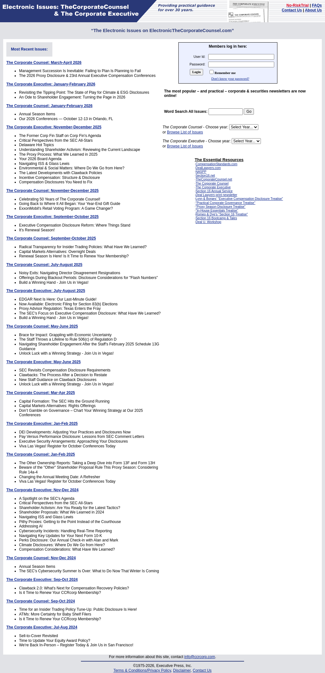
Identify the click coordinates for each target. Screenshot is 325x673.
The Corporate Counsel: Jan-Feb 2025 (40, 454)
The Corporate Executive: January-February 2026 (50, 84)
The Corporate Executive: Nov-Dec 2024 (42, 490)
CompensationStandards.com (216, 164)
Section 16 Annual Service (214, 191)
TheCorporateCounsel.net (214, 179)
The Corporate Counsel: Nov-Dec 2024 (41, 558)
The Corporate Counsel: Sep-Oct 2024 (40, 601)
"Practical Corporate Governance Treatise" (225, 203)
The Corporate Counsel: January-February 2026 (49, 106)
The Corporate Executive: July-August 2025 (45, 291)
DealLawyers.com (208, 168)
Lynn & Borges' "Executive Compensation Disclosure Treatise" (239, 199)
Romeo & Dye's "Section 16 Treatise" (222, 214)
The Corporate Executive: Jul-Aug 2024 (41, 627)
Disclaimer (181, 670)
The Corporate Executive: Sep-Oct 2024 (42, 579)
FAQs (317, 5)
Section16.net (205, 175)
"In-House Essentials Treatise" (217, 210)
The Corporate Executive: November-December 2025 (53, 127)
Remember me (225, 73)
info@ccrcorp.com (199, 657)
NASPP (201, 171)
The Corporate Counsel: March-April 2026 (44, 62)
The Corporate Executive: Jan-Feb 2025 (42, 423)
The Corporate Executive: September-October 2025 (52, 216)
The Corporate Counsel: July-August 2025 (44, 264)
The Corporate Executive (213, 187)
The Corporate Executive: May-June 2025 (43, 362)
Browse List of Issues (185, 132)
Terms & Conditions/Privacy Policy (142, 670)
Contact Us (292, 10)
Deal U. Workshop (208, 222)
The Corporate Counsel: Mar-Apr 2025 (40, 393)
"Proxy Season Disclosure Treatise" (220, 206)
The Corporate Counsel (212, 183)
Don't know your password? (230, 78)
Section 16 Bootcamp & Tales (216, 218)
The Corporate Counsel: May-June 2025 (42, 326)
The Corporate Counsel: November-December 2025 (52, 190)
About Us (313, 10)
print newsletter (216, 195)
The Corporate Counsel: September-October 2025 (51, 238)
